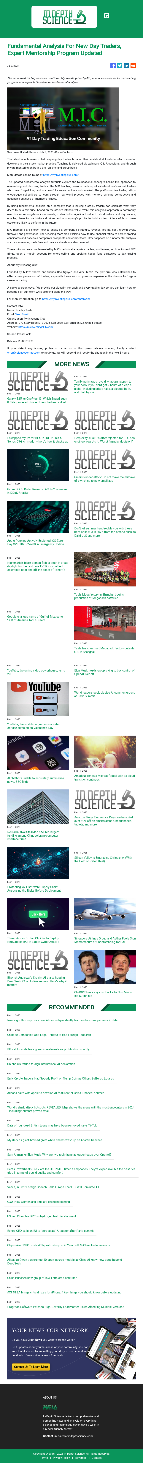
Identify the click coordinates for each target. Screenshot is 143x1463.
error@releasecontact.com (23, 352)
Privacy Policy (61, 1457)
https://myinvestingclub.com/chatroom (66, 299)
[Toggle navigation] (107, 15)
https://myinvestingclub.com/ (61, 175)
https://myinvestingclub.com (35, 327)
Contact (97, 1457)
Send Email (21, 314)
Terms (44, 1457)
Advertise (81, 1457)
